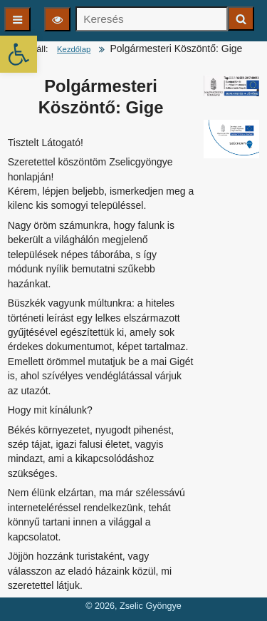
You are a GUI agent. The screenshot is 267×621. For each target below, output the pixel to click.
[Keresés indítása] (241, 18)
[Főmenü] (17, 19)
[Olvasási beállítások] (57, 19)
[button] (18, 54)
